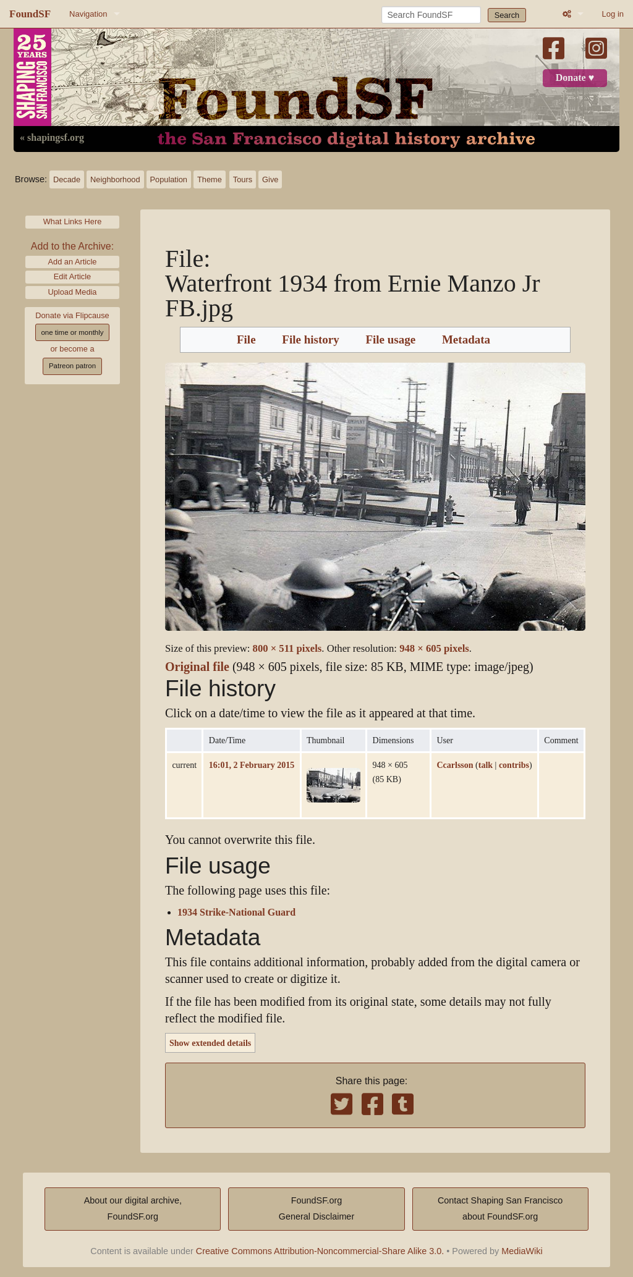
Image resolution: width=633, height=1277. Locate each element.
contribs (514, 765)
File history (310, 340)
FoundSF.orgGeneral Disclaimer (316, 1208)
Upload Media (72, 292)
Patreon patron (72, 365)
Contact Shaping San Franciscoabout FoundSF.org (500, 1208)
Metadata (466, 340)
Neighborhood (115, 179)
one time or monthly (72, 332)
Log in (613, 14)
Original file (197, 667)
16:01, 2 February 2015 (251, 765)
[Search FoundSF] (431, 14)
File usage (390, 340)
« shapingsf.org (52, 137)
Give (270, 179)
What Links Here (72, 221)
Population (168, 179)
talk (485, 765)
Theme (209, 179)
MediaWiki (521, 1251)
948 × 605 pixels (434, 648)
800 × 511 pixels (287, 648)
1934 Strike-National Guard (236, 912)
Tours (242, 179)
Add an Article (72, 261)
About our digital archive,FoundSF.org (133, 1208)
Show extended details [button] (210, 1043)
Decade (66, 179)
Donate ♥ (575, 77)
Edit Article (72, 276)
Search (507, 15)
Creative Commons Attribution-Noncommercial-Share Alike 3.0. (320, 1251)
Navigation (88, 14)
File (246, 340)
